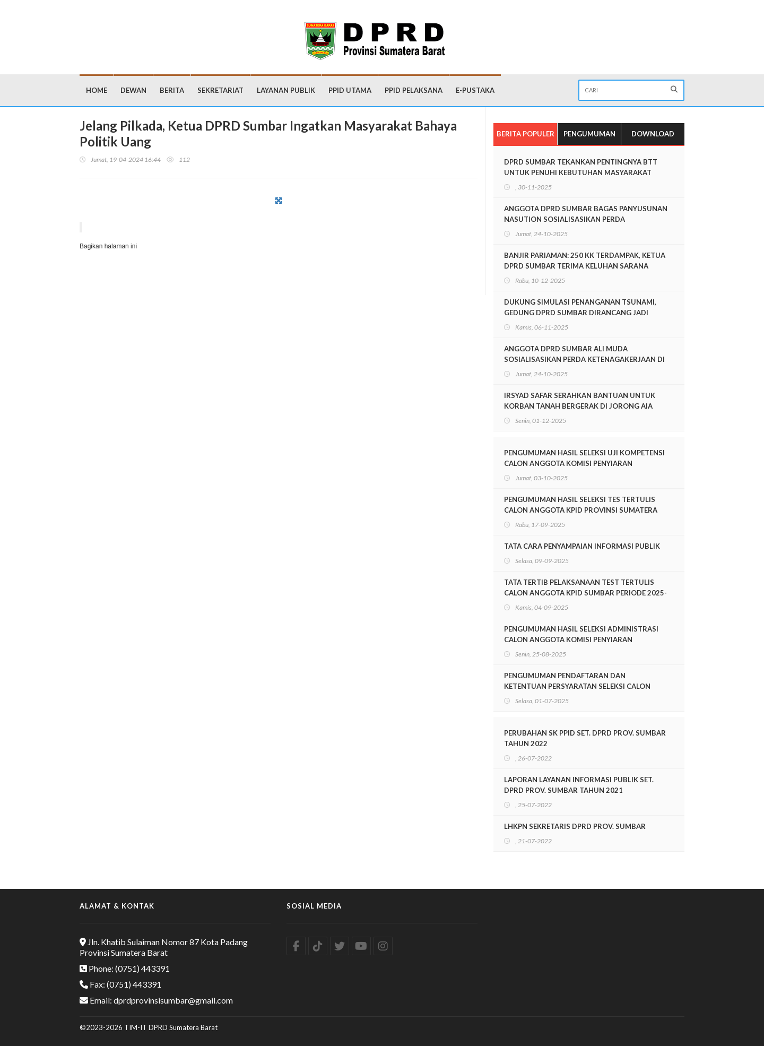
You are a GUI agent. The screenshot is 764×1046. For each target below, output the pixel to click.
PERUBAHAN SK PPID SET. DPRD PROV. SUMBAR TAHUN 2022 (585, 738)
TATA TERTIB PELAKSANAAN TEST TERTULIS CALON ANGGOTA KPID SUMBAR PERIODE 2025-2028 (585, 593)
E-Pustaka (475, 90)
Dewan (133, 90)
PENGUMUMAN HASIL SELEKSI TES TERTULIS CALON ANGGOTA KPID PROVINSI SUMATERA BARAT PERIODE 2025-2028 (580, 510)
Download (652, 133)
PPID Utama (349, 90)
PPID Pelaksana (413, 90)
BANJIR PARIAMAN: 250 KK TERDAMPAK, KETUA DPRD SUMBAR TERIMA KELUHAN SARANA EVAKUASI (584, 266)
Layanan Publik (286, 90)
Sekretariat (220, 90)
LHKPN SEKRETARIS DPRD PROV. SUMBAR (575, 826)
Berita (172, 90)
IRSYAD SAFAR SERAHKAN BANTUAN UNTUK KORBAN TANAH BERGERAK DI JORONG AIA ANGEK (579, 406)
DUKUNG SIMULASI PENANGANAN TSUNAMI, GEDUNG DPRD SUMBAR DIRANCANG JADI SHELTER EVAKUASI (580, 312)
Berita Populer (525, 133)
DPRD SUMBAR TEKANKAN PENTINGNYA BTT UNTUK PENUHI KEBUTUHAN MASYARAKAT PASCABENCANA (580, 172)
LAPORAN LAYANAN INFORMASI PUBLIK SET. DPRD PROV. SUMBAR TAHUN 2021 (579, 784)
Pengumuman (589, 133)
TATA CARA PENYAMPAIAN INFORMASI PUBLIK (582, 546)
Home (96, 90)
